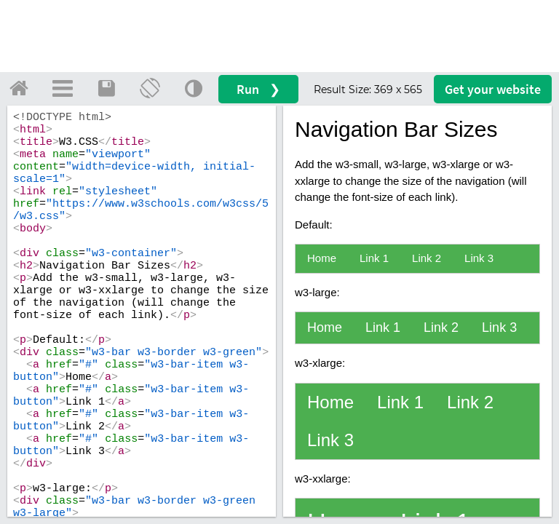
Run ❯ (258, 89)
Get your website (493, 89)
